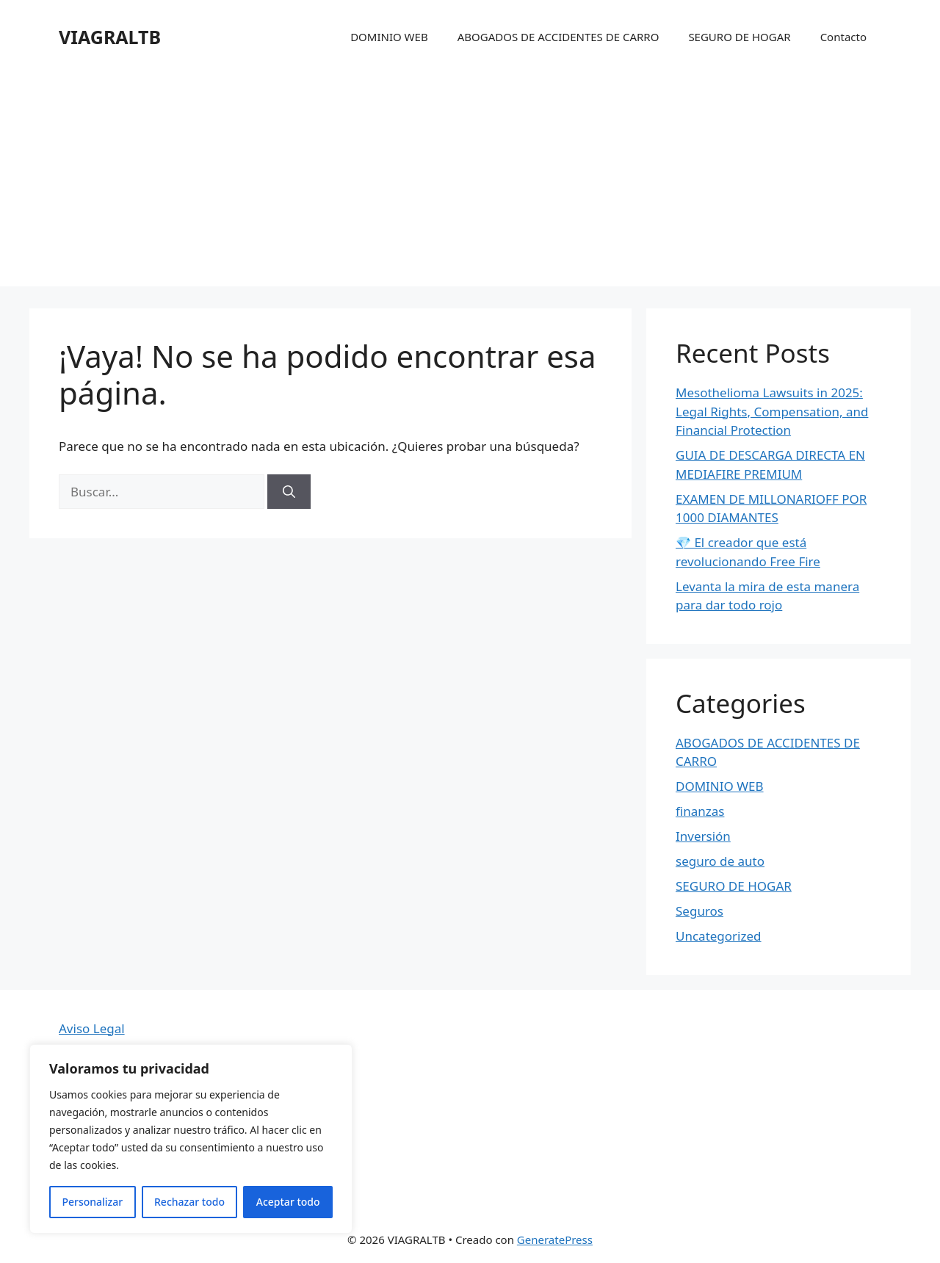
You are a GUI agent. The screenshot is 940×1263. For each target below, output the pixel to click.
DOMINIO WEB (389, 36)
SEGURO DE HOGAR (739, 36)
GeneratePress (555, 1239)
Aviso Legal (92, 1028)
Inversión (703, 836)
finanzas (700, 811)
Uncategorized (719, 935)
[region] (190, 1139)
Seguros (699, 910)
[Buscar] (289, 492)
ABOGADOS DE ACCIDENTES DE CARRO (558, 36)
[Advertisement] (470, 183)
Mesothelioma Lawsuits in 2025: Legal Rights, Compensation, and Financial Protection (772, 411)
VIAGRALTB (110, 36)
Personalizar (92, 1202)
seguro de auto (720, 861)
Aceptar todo (288, 1202)
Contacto (843, 36)
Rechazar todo (189, 1202)
